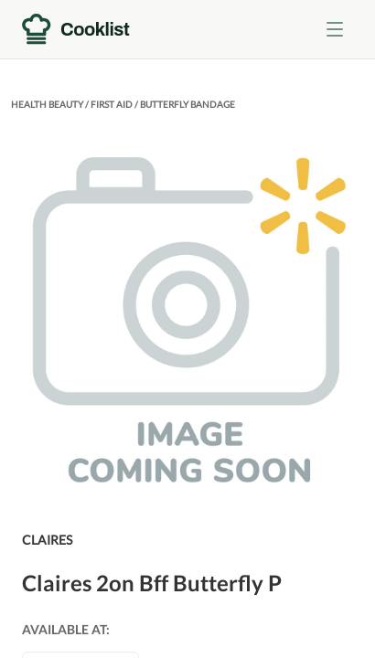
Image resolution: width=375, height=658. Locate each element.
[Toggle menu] (334, 29)
